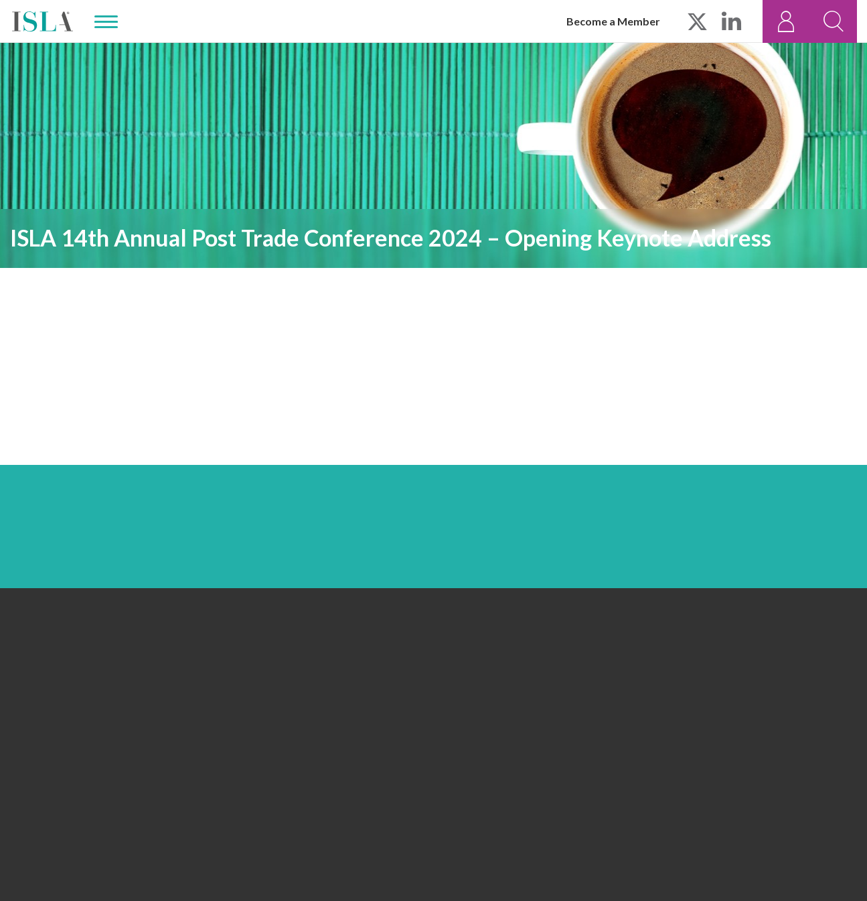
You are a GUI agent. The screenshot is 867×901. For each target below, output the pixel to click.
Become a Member (613, 21)
